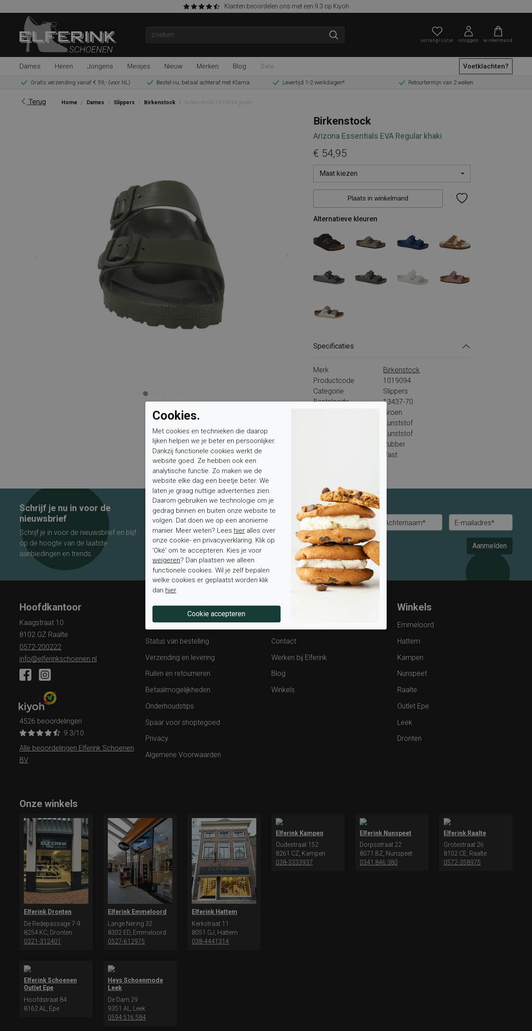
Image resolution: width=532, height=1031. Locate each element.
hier (239, 530)
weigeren (166, 560)
